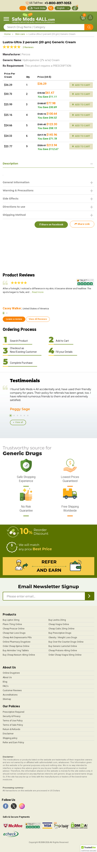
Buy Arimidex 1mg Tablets (16, 650)
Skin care (20, 34)
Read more (37, 292)
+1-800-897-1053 (58, 3)
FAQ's (6, 686)
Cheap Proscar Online (13, 628)
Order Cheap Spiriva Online (16, 646)
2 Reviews (28, 47)
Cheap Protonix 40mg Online (62, 650)
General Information (16, 182)
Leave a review (14, 319)
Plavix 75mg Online (12, 624)
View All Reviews (38, 319)
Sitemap (7, 699)
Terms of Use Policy (13, 720)
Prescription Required (13, 712)
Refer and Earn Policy (13, 742)
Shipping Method (14, 214)
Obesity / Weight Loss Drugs (62, 637)
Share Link (82, 224)
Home (7, 34)
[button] (88, 848)
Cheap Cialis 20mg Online (61, 628)
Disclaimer (8, 733)
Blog (5, 682)
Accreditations (10, 695)
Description (10, 163)
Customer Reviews (12, 690)
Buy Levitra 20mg (57, 620)
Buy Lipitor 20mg (11, 620)
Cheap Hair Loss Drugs (14, 633)
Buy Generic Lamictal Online (62, 646)
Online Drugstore (11, 673)
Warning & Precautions (18, 190)
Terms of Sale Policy (13, 725)
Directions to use (14, 206)
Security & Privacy (11, 716)
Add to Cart (81, 85)
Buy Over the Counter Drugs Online (65, 642)
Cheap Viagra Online (58, 624)
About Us (7, 677)
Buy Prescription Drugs (59, 633)
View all (19, 422)
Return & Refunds (11, 729)
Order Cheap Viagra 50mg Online (64, 655)
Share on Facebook (50, 224)
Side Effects (10, 198)
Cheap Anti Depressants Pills (17, 637)
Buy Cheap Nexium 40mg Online (19, 655)
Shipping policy (10, 738)
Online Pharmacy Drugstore (16, 642)
